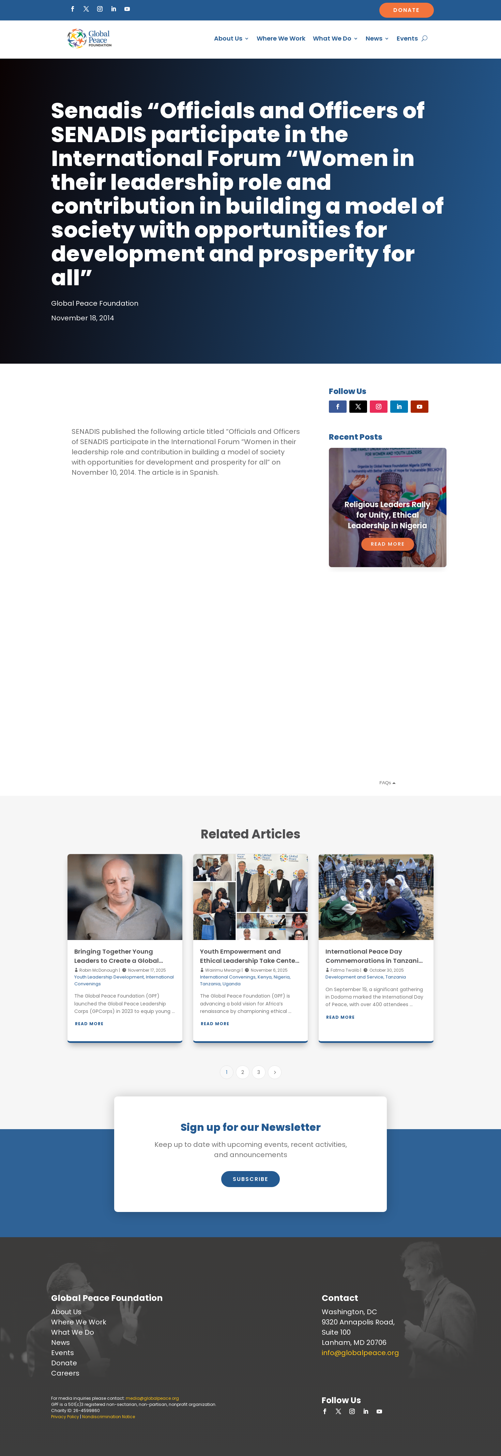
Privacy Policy (65, 1417)
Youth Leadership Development (109, 977)
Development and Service (354, 977)
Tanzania (210, 984)
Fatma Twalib (344, 970)
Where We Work (281, 38)
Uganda (232, 984)
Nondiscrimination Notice (108, 1417)
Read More (89, 1024)
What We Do (332, 38)
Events (407, 38)
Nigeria (282, 977)
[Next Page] (275, 1072)
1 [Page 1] (226, 1072)
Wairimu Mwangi (222, 970)
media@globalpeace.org (152, 1398)
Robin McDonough (98, 970)
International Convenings (228, 977)
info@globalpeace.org (360, 1353)
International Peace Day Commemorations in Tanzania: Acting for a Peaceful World (374, 960)
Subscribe (250, 1179)
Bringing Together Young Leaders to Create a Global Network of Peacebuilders (116, 960)
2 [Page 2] (242, 1072)
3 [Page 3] (258, 1072)
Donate (406, 10)
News (374, 38)
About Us (228, 38)
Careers (65, 1373)
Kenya (265, 977)
